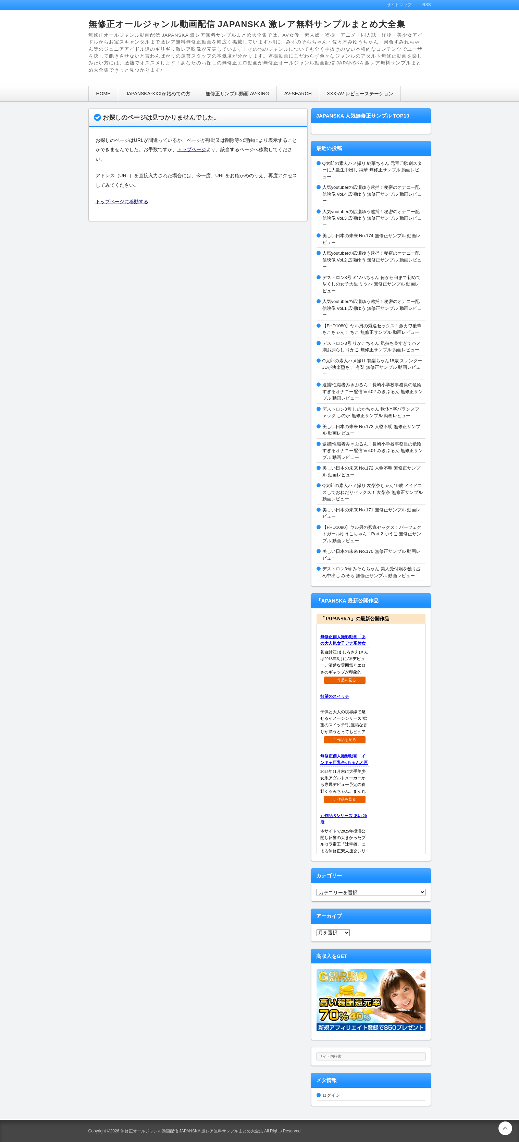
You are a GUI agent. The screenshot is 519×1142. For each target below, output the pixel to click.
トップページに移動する (122, 201)
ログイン (331, 1095)
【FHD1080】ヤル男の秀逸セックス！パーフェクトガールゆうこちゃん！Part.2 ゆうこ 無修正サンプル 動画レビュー (372, 534)
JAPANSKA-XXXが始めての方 (158, 93)
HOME (103, 93)
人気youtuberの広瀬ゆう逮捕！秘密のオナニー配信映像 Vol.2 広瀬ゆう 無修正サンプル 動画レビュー (372, 260)
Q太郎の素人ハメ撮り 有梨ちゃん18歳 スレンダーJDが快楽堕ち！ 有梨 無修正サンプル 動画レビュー (372, 367)
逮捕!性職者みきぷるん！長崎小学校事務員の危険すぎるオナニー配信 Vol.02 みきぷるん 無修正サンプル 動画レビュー (372, 391)
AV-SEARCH (298, 93)
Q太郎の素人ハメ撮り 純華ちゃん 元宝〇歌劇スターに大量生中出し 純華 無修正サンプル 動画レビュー (372, 170)
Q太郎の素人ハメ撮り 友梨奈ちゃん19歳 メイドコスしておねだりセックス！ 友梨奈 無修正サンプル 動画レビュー (372, 492)
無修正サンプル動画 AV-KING (237, 93)
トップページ (191, 149)
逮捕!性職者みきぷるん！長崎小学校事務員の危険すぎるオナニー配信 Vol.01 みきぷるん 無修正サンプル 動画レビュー (372, 450)
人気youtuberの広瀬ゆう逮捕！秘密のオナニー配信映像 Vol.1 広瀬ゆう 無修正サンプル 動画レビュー (372, 308)
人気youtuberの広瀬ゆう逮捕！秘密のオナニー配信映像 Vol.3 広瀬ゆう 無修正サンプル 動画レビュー (372, 218)
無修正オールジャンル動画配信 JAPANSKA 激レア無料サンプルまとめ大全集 (247, 24)
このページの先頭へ (505, 1128)
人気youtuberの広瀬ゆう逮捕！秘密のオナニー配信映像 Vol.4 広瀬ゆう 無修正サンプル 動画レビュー (372, 194)
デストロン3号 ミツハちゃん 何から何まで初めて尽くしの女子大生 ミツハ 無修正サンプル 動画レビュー (371, 284)
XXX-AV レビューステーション (360, 93)
